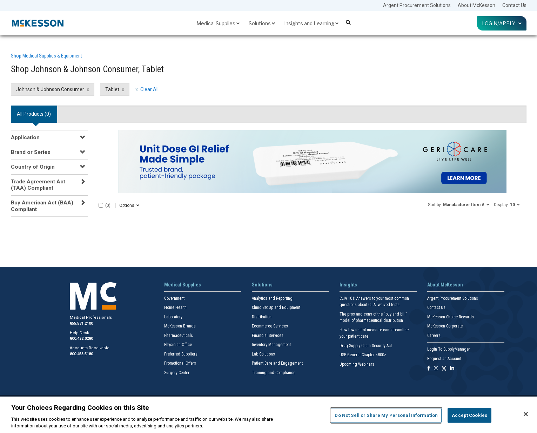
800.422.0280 (81, 338)
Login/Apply (502, 23)
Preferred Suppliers (180, 354)
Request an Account (444, 358)
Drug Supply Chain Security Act (366, 345)
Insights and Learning (311, 23)
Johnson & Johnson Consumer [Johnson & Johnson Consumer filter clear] (50, 89)
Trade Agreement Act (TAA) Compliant (38, 184)
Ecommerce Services (270, 326)
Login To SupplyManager (448, 349)
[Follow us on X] (444, 368)
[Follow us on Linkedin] (452, 368)
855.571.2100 (81, 323)
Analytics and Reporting (272, 298)
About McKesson (476, 5)
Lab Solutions (263, 354)
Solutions (262, 23)
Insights (348, 284)
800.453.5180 (81, 354)
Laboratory (173, 316)
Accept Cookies (469, 415)
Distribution (261, 316)
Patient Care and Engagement (277, 363)
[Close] (525, 414)
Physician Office (178, 344)
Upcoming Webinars (357, 364)
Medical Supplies (218, 23)
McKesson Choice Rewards (450, 316)
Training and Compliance (273, 372)
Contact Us (514, 5)
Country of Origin (33, 167)
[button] (458, 204)
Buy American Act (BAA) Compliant (42, 205)
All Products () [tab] (34, 114)
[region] (268, 415)
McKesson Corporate (445, 326)
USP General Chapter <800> (363, 354)
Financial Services (267, 335)
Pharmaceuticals (178, 335)
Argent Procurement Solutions (417, 5)
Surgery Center (176, 372)
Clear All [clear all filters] (149, 89)
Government (174, 298)
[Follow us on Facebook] (428, 368)
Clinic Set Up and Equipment (276, 307)
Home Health (175, 307)
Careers (434, 335)
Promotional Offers (180, 363)
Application (25, 137)
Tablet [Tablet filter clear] (112, 89)
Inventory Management (271, 344)
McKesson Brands (180, 326)
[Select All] (101, 205)
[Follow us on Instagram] (436, 368)
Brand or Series (31, 152)
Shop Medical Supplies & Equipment (46, 56)
